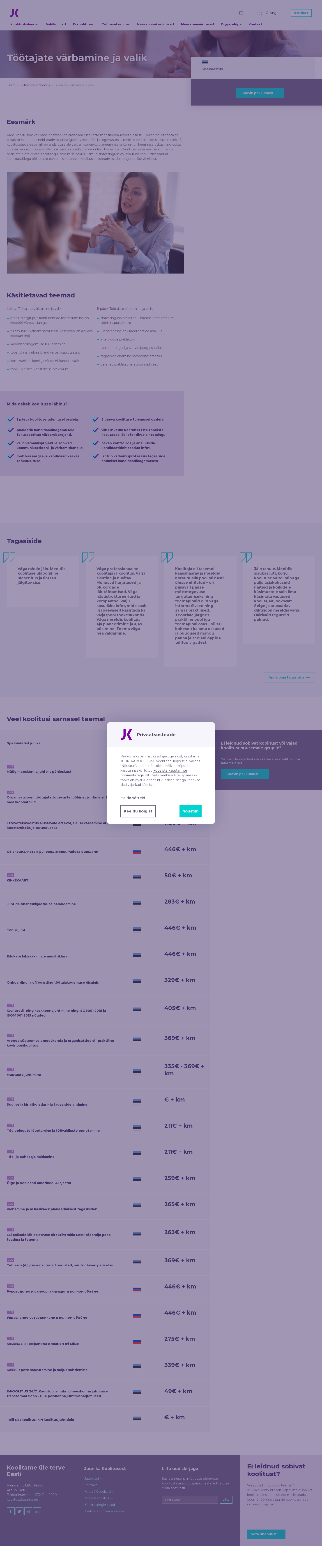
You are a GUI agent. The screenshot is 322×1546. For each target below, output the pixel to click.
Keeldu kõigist (138, 811)
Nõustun (190, 811)
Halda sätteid (132, 798)
